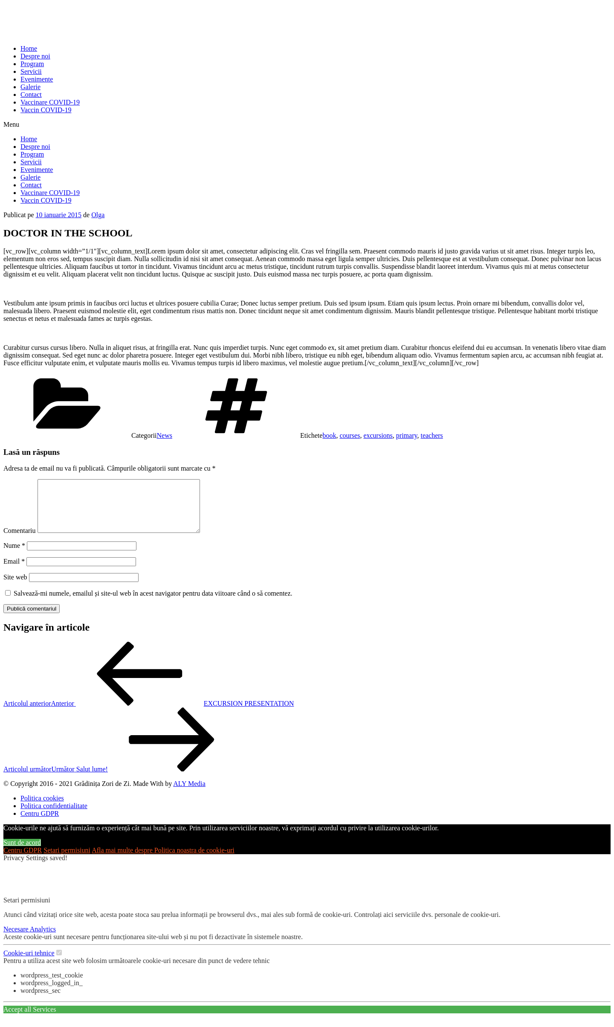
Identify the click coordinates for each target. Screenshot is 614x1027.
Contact (31, 94)
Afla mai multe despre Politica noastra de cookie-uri (163, 860)
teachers (431, 435)
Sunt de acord (22, 852)
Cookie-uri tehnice (29, 963)
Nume (14, 555)
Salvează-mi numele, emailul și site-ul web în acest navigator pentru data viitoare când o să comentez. (153, 603)
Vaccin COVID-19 (46, 109)
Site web (15, 587)
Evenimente (36, 79)
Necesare (16, 939)
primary (406, 435)
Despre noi (35, 56)
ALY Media (189, 793)
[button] (307, 124)
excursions (377, 435)
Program (32, 63)
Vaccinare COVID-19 (50, 102)
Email (14, 571)
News (164, 435)
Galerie (30, 86)
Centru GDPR (22, 860)
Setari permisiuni (66, 860)
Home (28, 48)
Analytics (43, 939)
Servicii (31, 71)
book (329, 435)
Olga (97, 214)
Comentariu (19, 540)
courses (349, 435)
